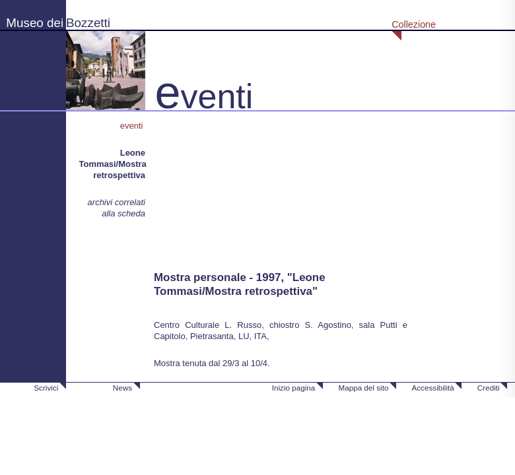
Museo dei (34, 23)
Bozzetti (88, 23)
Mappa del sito (363, 387)
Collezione (414, 24)
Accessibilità (432, 387)
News (122, 387)
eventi (132, 126)
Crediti (488, 387)
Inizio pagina (294, 387)
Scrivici (46, 387)
